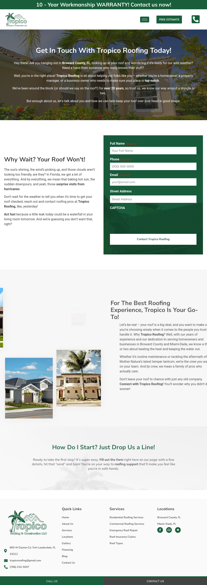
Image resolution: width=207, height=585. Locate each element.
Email (120, 175)
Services (117, 508)
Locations (165, 508)
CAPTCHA (117, 208)
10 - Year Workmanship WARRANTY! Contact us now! (103, 4)
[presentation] (140, 219)
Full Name (123, 143)
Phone (121, 159)
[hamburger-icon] (144, 19)
